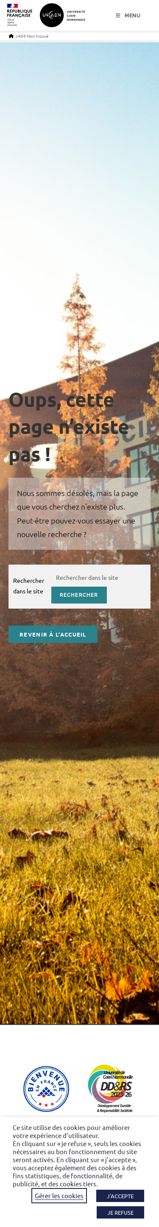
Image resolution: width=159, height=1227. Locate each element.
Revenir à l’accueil (53, 634)
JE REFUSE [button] (120, 1212)
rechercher (79, 595)
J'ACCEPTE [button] (120, 1195)
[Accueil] (11, 36)
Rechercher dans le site (28, 585)
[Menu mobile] (128, 16)
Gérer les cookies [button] (59, 1195)
